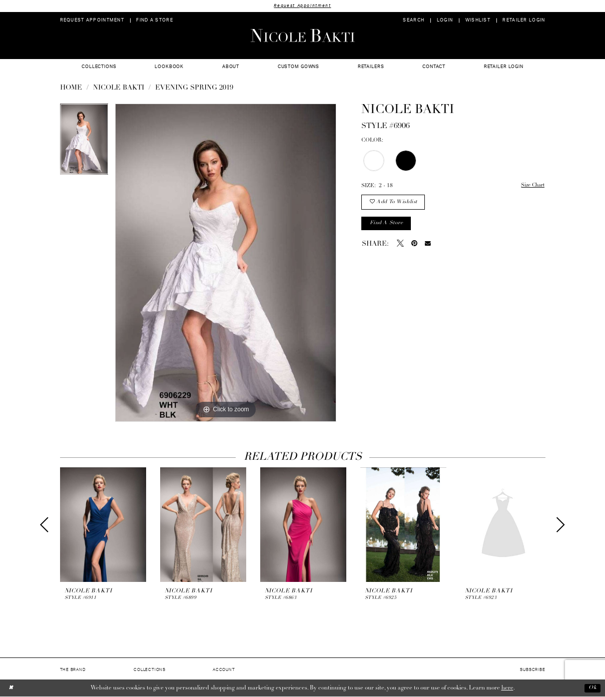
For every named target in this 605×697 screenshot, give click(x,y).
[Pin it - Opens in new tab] (414, 245)
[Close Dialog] (11, 688)
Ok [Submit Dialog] (592, 688)
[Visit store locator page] (154, 21)
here (507, 688)
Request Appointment (303, 6)
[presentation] (103, 525)
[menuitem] (92, 21)
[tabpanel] (84, 143)
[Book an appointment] (92, 21)
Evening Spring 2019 (194, 88)
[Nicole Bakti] (302, 35)
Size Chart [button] (531, 186)
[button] (444, 21)
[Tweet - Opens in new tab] (400, 245)
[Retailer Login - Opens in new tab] (523, 21)
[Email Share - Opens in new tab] (428, 245)
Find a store (387, 225)
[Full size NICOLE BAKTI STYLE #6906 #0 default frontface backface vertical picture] (226, 263)
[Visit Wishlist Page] (477, 21)
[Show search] (413, 21)
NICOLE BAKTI (118, 88)
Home (71, 88)
